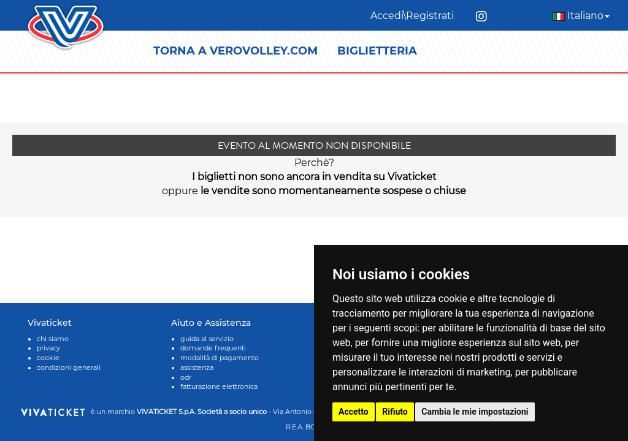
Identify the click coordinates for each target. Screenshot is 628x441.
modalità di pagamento (219, 357)
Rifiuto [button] (395, 412)
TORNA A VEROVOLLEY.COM (235, 51)
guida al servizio (207, 338)
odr (185, 377)
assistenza (196, 367)
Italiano (581, 15)
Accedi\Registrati (412, 15)
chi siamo (53, 338)
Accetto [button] (354, 412)
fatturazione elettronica (219, 386)
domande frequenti (213, 348)
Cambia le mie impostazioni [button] (474, 412)
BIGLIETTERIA (377, 51)
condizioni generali (69, 367)
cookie (48, 357)
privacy (48, 348)
